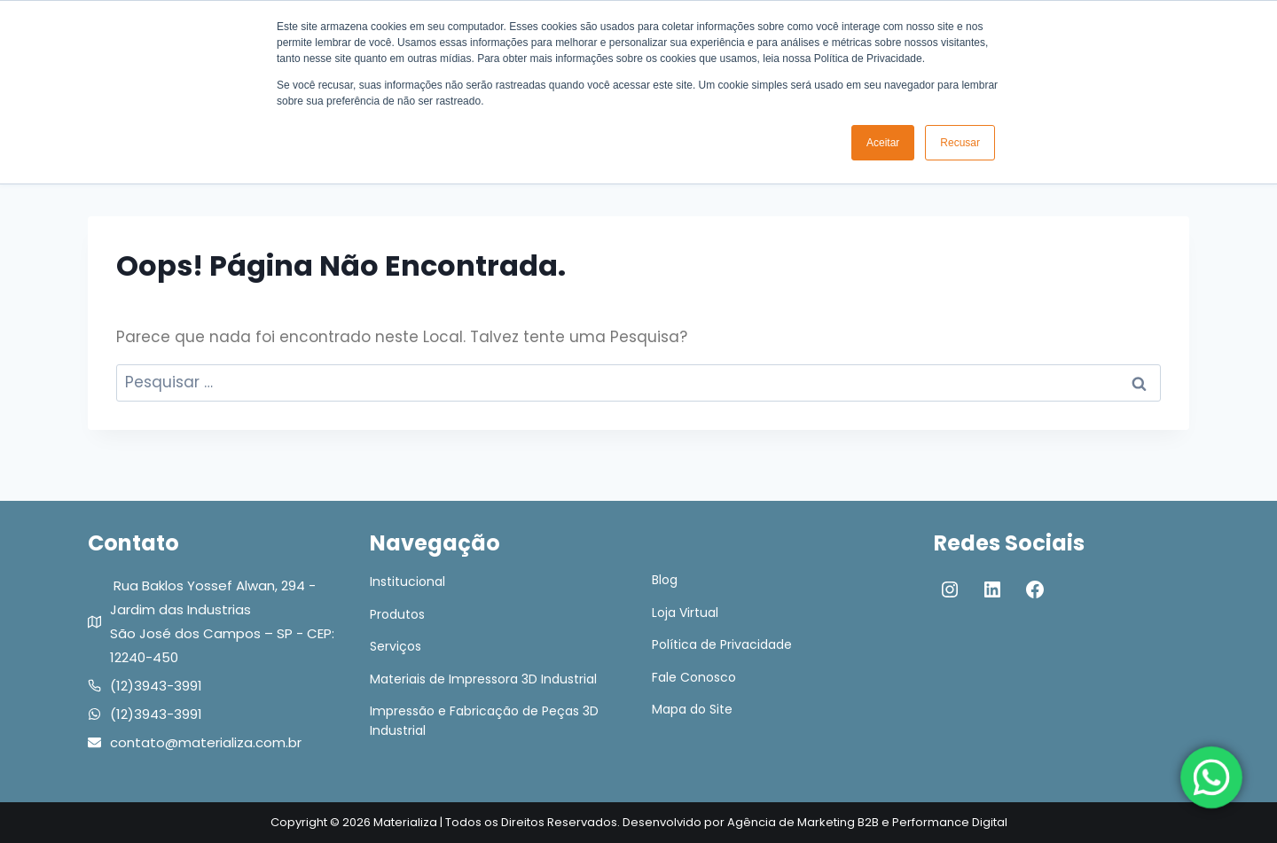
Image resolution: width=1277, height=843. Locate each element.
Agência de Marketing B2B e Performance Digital (867, 822)
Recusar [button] (960, 143)
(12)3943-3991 (156, 685)
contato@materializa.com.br (206, 742)
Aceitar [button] (882, 143)
